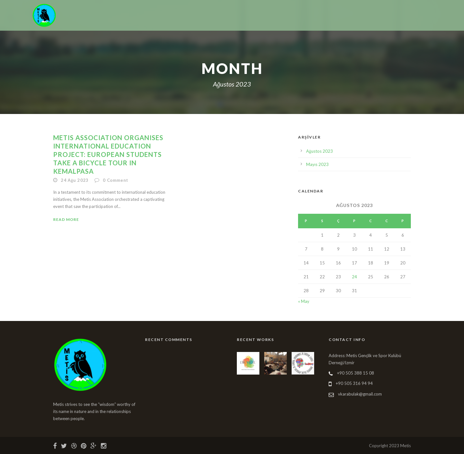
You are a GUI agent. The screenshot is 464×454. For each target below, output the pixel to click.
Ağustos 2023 (319, 151)
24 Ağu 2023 (75, 180)
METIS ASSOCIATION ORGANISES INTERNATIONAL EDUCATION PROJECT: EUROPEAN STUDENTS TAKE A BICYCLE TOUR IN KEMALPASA (108, 154)
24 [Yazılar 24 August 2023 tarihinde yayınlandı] (354, 276)
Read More (66, 219)
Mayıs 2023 (317, 164)
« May (303, 301)
